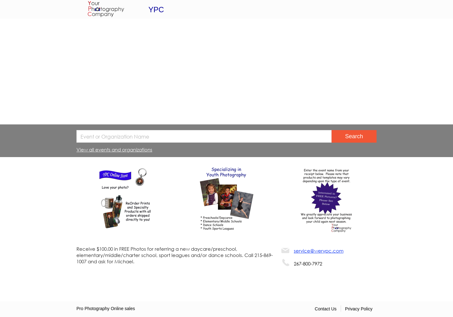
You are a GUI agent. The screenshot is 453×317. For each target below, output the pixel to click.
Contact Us (326, 308)
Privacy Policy (358, 308)
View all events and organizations (114, 149)
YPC (156, 9)
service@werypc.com (319, 251)
